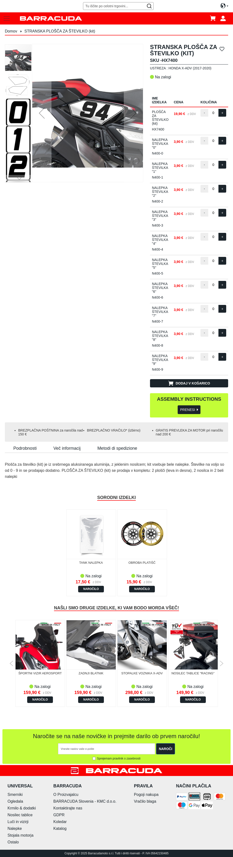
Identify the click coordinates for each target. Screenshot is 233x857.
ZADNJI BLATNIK (91, 673)
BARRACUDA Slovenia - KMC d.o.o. (84, 801)
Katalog (60, 828)
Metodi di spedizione (117, 448)
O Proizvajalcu (65, 794)
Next (221, 663)
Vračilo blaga (145, 801)
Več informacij (67, 448)
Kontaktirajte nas (67, 808)
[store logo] (51, 18)
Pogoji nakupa (146, 794)
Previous (11, 663)
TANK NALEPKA (91, 562)
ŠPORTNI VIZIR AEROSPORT (40, 673)
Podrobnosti (25, 448)
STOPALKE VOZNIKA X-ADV (142, 673)
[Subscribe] (165, 748)
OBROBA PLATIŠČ (142, 562)
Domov (11, 31)
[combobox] (118, 6)
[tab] (25, 448)
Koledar (60, 822)
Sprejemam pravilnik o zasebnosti (118, 758)
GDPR (59, 815)
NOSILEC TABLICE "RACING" (192, 673)
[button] (41, 113)
